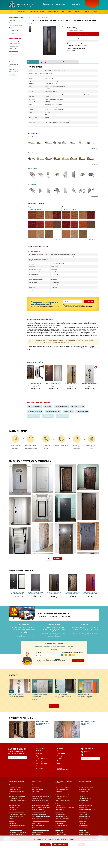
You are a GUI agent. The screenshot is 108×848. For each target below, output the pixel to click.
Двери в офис (12, 48)
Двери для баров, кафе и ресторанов (41, 807)
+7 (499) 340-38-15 (76, 4)
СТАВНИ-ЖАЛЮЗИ (41, 758)
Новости (87, 11)
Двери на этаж (12, 823)
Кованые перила (13, 71)
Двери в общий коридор (38, 825)
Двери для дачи (13, 809)
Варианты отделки (55, 62)
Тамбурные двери (13, 27)
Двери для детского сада (85, 834)
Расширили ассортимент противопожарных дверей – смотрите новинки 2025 (85, 696)
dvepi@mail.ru (87, 755)
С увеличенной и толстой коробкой (17, 800)
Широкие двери (59, 830)
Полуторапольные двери (62, 787)
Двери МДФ (12, 20)
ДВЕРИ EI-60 (39, 751)
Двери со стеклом (68, 411)
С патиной (11, 818)
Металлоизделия (52, 11)
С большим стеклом (37, 798)
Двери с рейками (36, 834)
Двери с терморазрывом (15, 41)
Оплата (59, 763)
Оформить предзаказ (82, 34)
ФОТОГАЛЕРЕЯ (40, 768)
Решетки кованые (13, 64)
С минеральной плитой (82, 411)
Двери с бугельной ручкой (77, 406)
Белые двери (59, 791)
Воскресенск (49, 4)
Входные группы (13, 51)
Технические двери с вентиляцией (17, 814)
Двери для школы (36, 781)
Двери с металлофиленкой (85, 827)
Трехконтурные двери (33, 416)
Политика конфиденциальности (63, 769)
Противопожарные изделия (37, 11)
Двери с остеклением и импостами (40, 821)
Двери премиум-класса (84, 816)
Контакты (95, 11)
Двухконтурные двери (14, 789)
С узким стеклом (83, 793)
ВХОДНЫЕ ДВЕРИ (41, 748)
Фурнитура (43, 62)
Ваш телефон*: (39, 652)
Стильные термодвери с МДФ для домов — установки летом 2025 (63, 696)
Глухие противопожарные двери (17, 803)
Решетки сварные (13, 61)
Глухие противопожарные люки (16, 812)
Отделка (38, 756)
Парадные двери (13, 30)
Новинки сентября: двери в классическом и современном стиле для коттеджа (39, 697)
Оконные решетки (41, 761)
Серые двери (47, 406)
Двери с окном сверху (14, 805)
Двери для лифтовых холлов (86, 787)
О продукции (39, 765)
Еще (13, 33)
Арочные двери (82, 830)
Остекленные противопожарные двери (41, 796)
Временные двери (36, 787)
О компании (60, 748)
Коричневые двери (83, 825)
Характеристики (33, 62)
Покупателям (77, 11)
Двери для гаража (36, 823)
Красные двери (82, 821)
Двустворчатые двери (37, 832)
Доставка (59, 758)
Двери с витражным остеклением (40, 805)
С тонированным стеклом (61, 406)
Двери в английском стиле (15, 830)
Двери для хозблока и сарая (62, 789)
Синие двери (35, 791)
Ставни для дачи (83, 814)
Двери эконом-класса (61, 821)
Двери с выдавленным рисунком (40, 800)
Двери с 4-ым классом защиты (63, 793)
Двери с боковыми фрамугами (16, 781)
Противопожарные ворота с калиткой (88, 809)
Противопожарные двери (15, 25)
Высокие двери (82, 784)
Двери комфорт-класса (38, 793)
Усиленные (58, 798)
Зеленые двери (59, 812)
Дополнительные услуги (70, 62)
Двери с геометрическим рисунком (40, 830)
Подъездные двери (60, 814)
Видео (69, 11)
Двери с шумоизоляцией (38, 809)
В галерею (57, 558)
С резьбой (11, 821)
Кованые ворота (13, 69)
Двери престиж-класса (14, 793)
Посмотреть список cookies (60, 844)
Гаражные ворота (13, 66)
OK (45, 844)
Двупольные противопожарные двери (65, 807)
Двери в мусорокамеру (38, 789)
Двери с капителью (13, 807)
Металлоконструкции (42, 763)
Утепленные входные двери (35, 411)
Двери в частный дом (14, 43)
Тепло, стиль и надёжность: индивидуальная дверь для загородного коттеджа (17, 696)
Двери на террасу (60, 809)
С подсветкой (82, 823)
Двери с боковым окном (61, 784)
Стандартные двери (83, 791)
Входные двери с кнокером (85, 805)
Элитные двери (36, 827)
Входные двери (21, 11)
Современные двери (48, 416)
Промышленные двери (14, 784)
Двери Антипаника (83, 800)
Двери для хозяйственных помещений (88, 803)
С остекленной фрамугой (62, 796)
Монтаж (59, 761)
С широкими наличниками (85, 798)
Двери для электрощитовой (62, 818)
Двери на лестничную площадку (17, 796)
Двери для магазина (14, 827)
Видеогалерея (61, 753)
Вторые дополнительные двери (16, 791)
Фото (63, 11)
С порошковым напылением (16, 22)
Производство (60, 756)
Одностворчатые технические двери (41, 816)
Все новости (54, 706)
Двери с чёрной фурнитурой (53, 411)
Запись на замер (83, 39)
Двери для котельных (37, 784)
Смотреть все (95, 148)
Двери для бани (59, 823)
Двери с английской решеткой (63, 800)
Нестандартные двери (84, 789)
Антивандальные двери (15, 787)
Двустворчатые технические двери (17, 832)
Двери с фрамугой (36, 818)
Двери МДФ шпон (83, 807)
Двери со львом (59, 803)
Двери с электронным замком (16, 834)
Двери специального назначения (17, 825)
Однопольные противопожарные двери (41, 803)
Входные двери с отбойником (63, 816)
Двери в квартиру (13, 46)
